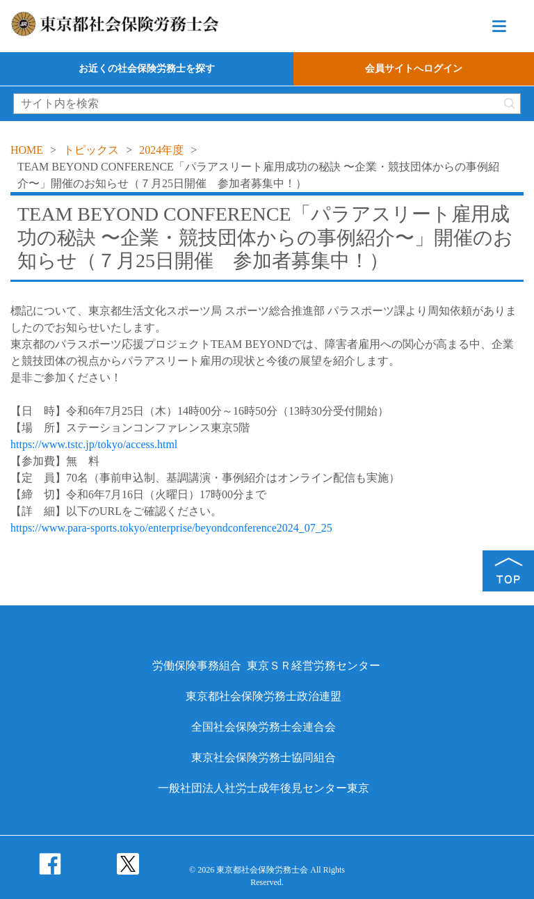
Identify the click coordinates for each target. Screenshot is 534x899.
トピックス (91, 150)
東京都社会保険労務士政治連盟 (263, 696)
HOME (26, 150)
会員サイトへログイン (413, 68)
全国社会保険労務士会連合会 (263, 727)
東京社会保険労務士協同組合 (263, 757)
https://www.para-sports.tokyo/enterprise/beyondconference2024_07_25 (171, 528)
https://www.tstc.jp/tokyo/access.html (93, 444)
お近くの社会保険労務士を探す (147, 68)
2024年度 (161, 150)
